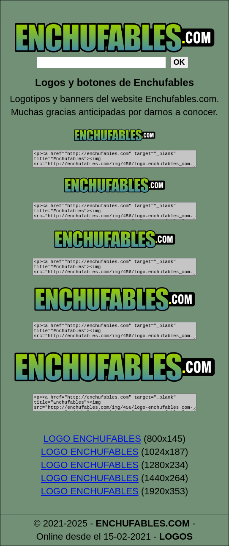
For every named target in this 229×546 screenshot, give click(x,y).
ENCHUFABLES (131, 523)
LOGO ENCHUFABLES (92, 439)
